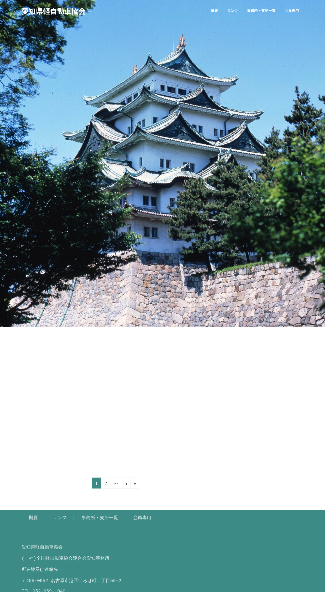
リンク (60, 517)
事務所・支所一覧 (100, 517)
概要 (33, 517)
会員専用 (142, 517)
